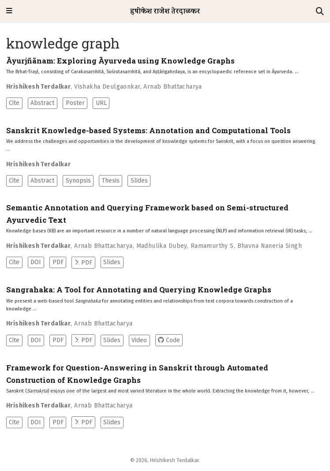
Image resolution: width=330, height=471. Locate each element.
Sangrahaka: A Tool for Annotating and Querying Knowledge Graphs (138, 290)
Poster (75, 103)
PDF (58, 262)
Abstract (42, 103)
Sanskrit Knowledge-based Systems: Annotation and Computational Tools (148, 130)
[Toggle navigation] (9, 11)
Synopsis (78, 180)
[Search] (320, 11)
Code (169, 340)
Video (139, 340)
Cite (14, 103)
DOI (35, 262)
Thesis (111, 180)
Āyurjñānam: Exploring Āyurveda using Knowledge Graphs (120, 61)
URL (101, 103)
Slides (139, 180)
